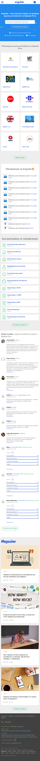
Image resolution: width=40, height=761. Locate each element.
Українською (20, 726)
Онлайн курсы (23, 730)
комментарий (22, 395)
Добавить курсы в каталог (7, 735)
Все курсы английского (20, 325)
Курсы (6, 730)
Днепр (10, 750)
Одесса (14, 750)
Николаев (31, 750)
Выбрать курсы (20, 157)
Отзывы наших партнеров (7, 737)
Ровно (7, 753)
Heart (5, 571)
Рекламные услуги (33, 737)
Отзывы (18, 730)
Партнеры (16, 735)
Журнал (29, 730)
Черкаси (23, 753)
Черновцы (12, 753)
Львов (6, 750)
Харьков (19, 750)
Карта (10, 730)
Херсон (3, 753)
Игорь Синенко (10, 358)
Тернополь (23, 751)
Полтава (28, 753)
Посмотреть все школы (20, 27)
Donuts (28, 224)
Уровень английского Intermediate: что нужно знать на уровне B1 (19, 698)
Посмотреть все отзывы (10, 528)
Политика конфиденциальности (21, 737)
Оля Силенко (10, 376)
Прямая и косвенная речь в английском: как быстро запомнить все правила (19, 576)
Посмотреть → (9, 353)
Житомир (14, 751)
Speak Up (22, 433)
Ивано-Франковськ (31, 751)
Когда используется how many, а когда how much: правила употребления (19, 616)
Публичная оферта (30, 735)
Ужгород (33, 753)
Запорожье (24, 750)
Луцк (19, 751)
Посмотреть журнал (20, 709)
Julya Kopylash (10, 340)
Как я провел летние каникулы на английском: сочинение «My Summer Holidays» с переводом (16, 657)
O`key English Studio (16, 447)
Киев (2, 750)
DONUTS (9, 395)
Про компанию (22, 735)
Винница (9, 751)
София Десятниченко (12, 433)
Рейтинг (13, 730)
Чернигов (17, 753)
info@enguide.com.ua (16, 743)
